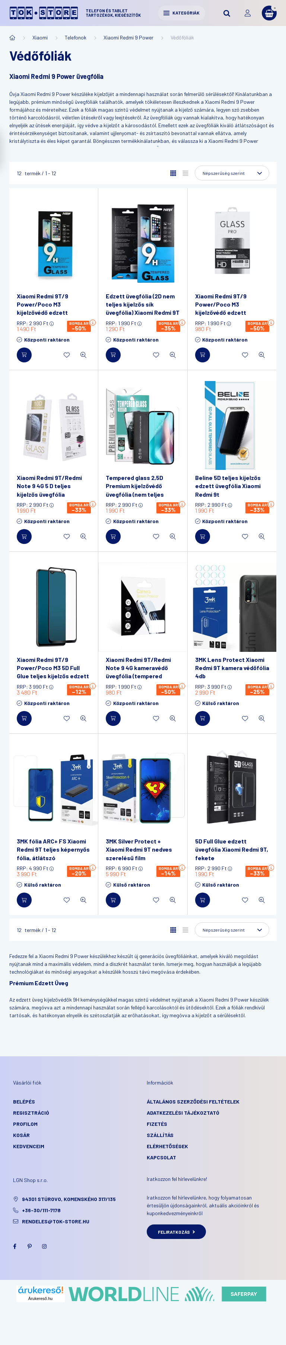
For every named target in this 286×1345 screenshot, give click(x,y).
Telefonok (75, 37)
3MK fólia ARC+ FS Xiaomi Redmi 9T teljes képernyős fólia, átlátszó (53, 849)
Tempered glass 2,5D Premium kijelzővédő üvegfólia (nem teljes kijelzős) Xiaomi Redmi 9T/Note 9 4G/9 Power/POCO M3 (136, 498)
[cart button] (269, 13)
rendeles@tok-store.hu (55, 1221)
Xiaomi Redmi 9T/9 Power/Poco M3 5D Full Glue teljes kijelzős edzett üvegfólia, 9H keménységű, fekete (53, 676)
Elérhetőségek (167, 1146)
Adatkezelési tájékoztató (183, 1112)
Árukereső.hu (40, 1298)
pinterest (29, 1246)
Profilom (25, 1124)
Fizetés (157, 1124)
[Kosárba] (24, 355)
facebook (14, 1246)
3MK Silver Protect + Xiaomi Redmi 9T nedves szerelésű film (139, 849)
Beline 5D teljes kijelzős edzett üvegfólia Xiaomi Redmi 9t (228, 486)
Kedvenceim (28, 1146)
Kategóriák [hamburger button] (181, 12)
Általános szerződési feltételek (193, 1101)
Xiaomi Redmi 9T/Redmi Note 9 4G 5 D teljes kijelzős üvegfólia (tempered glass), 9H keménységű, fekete (49, 494)
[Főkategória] (12, 37)
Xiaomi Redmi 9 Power (128, 37)
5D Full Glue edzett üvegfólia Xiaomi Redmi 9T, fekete (231, 849)
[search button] (226, 13)
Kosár (21, 1135)
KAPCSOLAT (161, 1157)
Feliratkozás (176, 1231)
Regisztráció (31, 1112)
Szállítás (160, 1135)
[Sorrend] (232, 173)
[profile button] (247, 13)
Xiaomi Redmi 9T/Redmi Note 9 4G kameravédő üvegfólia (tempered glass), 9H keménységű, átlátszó (138, 676)
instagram (44, 1246)
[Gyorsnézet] (83, 355)
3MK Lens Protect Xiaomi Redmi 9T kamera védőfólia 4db (232, 668)
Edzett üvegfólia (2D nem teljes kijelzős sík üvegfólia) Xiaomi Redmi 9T (142, 304)
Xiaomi (40, 37)
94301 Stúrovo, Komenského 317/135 (69, 1199)
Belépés (24, 1101)
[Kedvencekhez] (66, 355)
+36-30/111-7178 (41, 1210)
